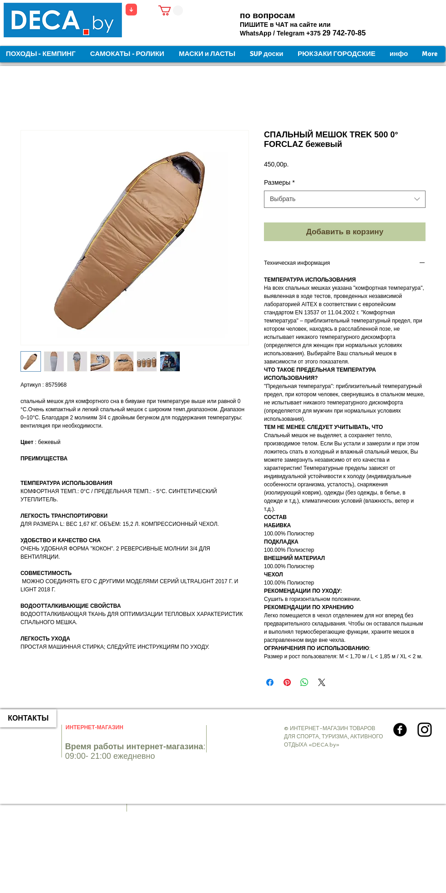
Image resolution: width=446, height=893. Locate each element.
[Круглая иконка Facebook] (400, 730)
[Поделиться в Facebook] (269, 682)
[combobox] (345, 199)
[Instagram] (424, 729)
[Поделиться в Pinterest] (287, 682)
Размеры (279, 182)
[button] (170, 10)
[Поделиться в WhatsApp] (304, 682)
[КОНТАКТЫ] (28, 718)
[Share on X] (321, 682)
